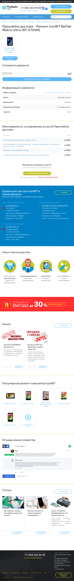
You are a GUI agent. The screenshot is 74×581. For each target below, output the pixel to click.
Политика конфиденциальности (23, 577)
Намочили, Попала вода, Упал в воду (16, 150)
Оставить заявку (61, 11)
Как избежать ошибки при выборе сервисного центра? (13, 513)
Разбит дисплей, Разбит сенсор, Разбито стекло (19, 140)
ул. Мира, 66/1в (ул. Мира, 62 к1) (55, 205)
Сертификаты (15, 572)
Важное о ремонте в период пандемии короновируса (35, 513)
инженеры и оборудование (28, 278)
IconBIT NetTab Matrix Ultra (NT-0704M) (57, 92)
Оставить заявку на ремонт (37, 173)
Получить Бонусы (55, 304)
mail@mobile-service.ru (22, 213)
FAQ (45, 572)
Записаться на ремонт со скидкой (37, 79)
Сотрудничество (36, 572)
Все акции (62, 325)
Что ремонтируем (22, 17)
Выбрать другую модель (10, 58)
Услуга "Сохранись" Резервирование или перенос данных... (59, 513)
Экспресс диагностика (46, 278)
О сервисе (6, 17)
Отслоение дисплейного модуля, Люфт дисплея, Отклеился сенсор (26, 155)
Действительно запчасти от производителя (10, 279)
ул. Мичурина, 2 (12, 205)
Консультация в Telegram (15, 216)
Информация (38, 17)
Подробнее (18, 366)
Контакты (7, 577)
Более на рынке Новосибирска (64, 278)
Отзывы (25, 572)
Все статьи (62, 491)
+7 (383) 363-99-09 (30, 7)
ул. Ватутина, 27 (12, 226)
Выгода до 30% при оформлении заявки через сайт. (35, 347)
